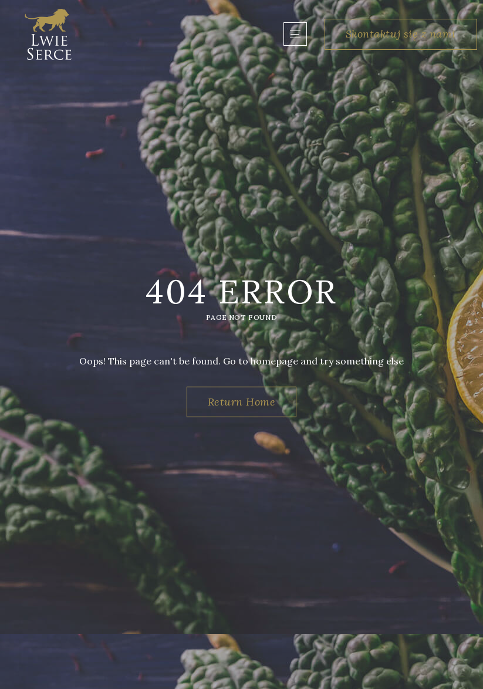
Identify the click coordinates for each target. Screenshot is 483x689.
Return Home (242, 401)
